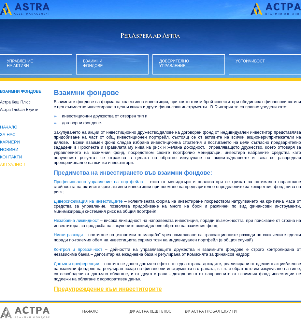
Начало (8, 127)
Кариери (10, 142)
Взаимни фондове (93, 63)
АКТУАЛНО (12, 164)
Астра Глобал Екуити (19, 110)
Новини (9, 149)
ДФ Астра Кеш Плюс (151, 311)
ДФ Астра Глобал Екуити (211, 311)
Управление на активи (20, 63)
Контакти (11, 157)
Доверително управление (174, 63)
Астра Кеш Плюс (15, 102)
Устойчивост (250, 61)
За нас (7, 134)
